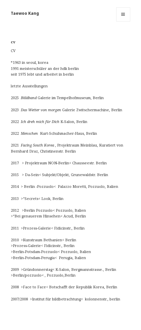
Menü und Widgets (123, 21)
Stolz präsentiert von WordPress (42, 321)
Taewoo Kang (25, 13)
